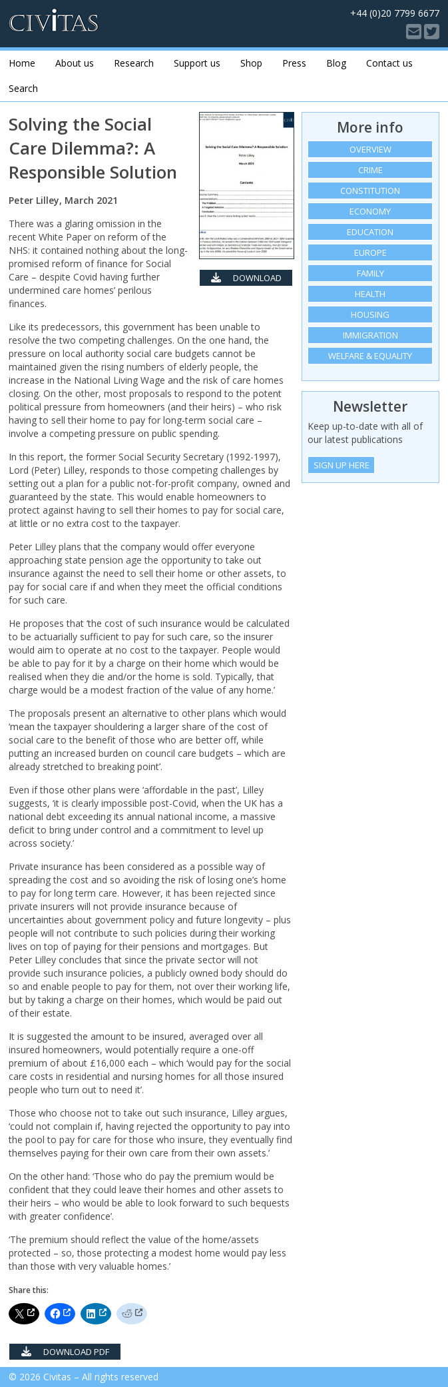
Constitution (370, 191)
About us (74, 63)
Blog (336, 63)
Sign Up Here (341, 465)
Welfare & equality (370, 356)
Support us (197, 63)
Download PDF (246, 279)
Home (22, 63)
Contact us (389, 63)
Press (294, 63)
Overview (370, 149)
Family (370, 273)
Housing (370, 314)
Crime (370, 170)
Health (370, 294)
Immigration (370, 335)
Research (134, 63)
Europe (370, 252)
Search (23, 88)
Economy (370, 211)
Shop (251, 63)
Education (370, 232)
